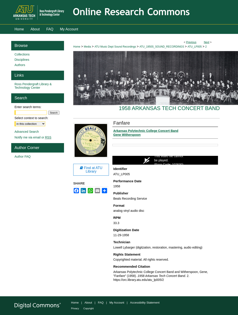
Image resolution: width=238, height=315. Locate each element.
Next (206, 42)
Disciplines (22, 59)
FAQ (101, 302)
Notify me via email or (33, 137)
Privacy (75, 308)
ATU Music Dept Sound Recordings (115, 46)
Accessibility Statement (144, 302)
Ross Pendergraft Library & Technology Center (33, 85)
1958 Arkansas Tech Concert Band (169, 108)
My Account (117, 302)
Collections (22, 54)
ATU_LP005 (195, 46)
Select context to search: (31, 118)
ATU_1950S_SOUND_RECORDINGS (161, 46)
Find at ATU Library (91, 169)
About (88, 302)
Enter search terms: (28, 107)
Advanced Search (27, 131)
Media (87, 46)
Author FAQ (23, 156)
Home (76, 46)
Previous (191, 42)
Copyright (88, 308)
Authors (20, 65)
